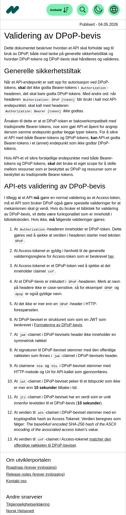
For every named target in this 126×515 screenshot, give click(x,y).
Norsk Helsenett (20, 507)
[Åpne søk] (59, 10)
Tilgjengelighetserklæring (28, 500)
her (110, 255)
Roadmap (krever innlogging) (31, 463)
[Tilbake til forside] (12, 10)
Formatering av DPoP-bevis (58, 322)
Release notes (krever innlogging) (35, 470)
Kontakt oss (16, 477)
